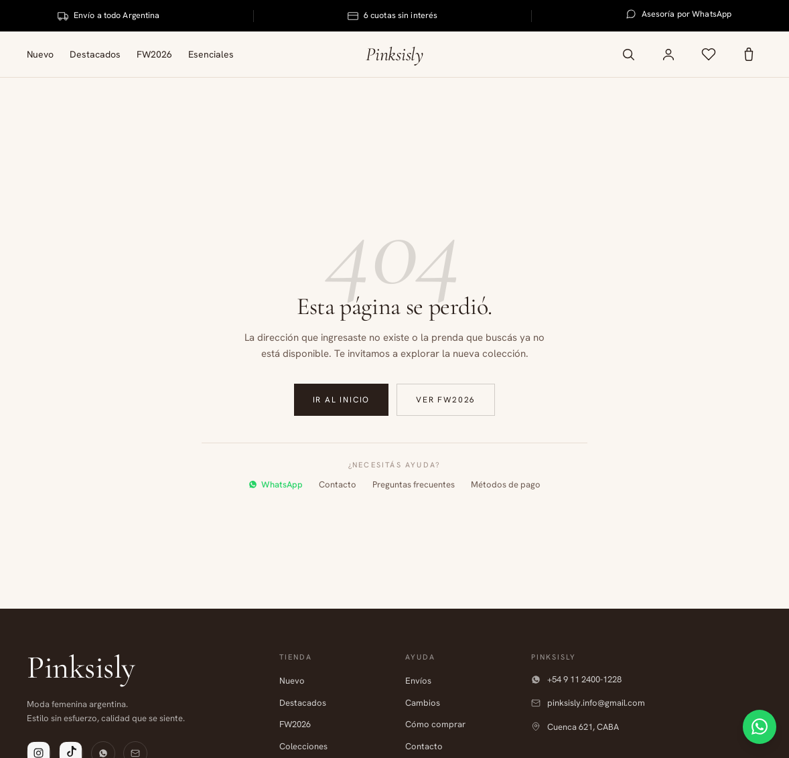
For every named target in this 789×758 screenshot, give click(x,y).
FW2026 (154, 54)
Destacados (95, 54)
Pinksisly (394, 54)
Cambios (422, 702)
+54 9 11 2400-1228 (576, 679)
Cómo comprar (435, 724)
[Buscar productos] (628, 54)
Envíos (418, 680)
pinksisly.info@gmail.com (588, 702)
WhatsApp (275, 484)
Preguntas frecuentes (413, 484)
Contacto (337, 484)
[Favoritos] (708, 54)
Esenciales (211, 54)
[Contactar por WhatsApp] (754, 723)
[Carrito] (748, 54)
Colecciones (303, 746)
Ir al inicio (341, 399)
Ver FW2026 (446, 399)
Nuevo (40, 54)
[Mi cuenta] (668, 54)
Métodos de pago (506, 484)
